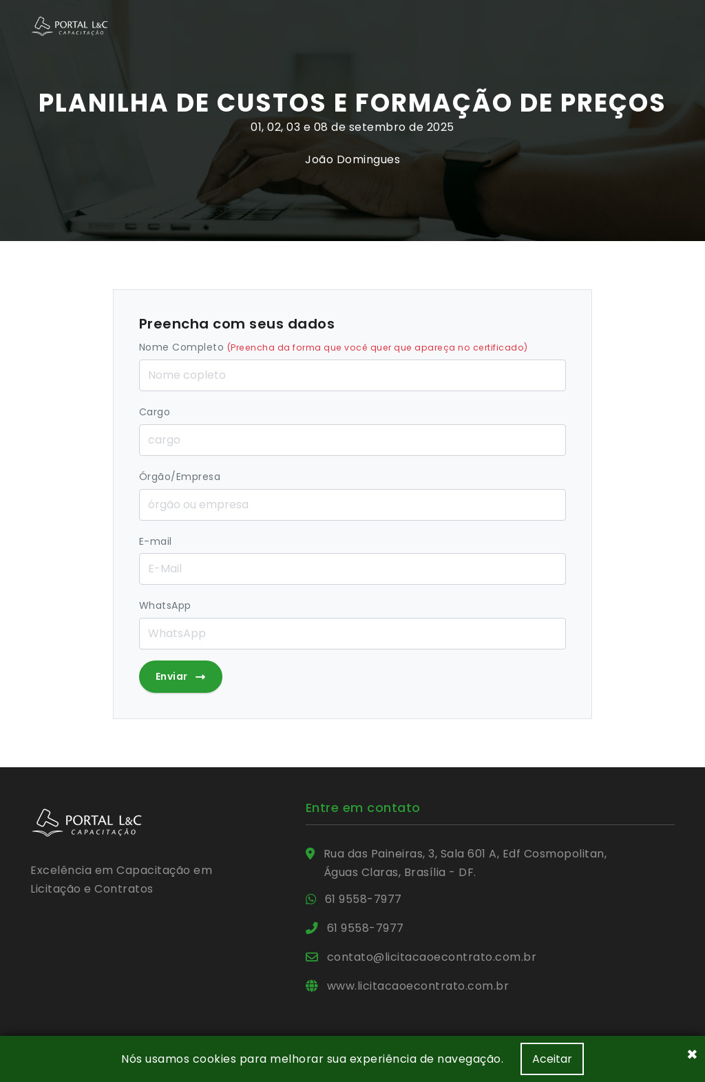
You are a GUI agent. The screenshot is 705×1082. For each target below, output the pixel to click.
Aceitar (552, 1059)
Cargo (155, 412)
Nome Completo (333, 347)
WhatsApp (165, 605)
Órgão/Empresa (180, 476)
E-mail (155, 541)
